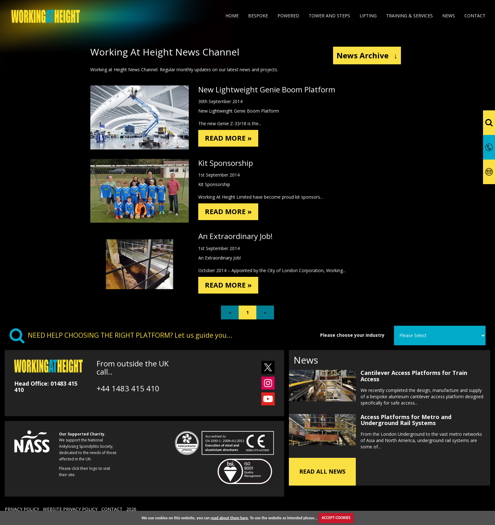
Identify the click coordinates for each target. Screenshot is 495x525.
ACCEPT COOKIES (336, 517)
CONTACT (111, 509)
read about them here (229, 517)
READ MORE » (230, 138)
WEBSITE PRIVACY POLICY (70, 509)
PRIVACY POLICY (22, 509)
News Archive (367, 55)
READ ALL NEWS (322, 471)
